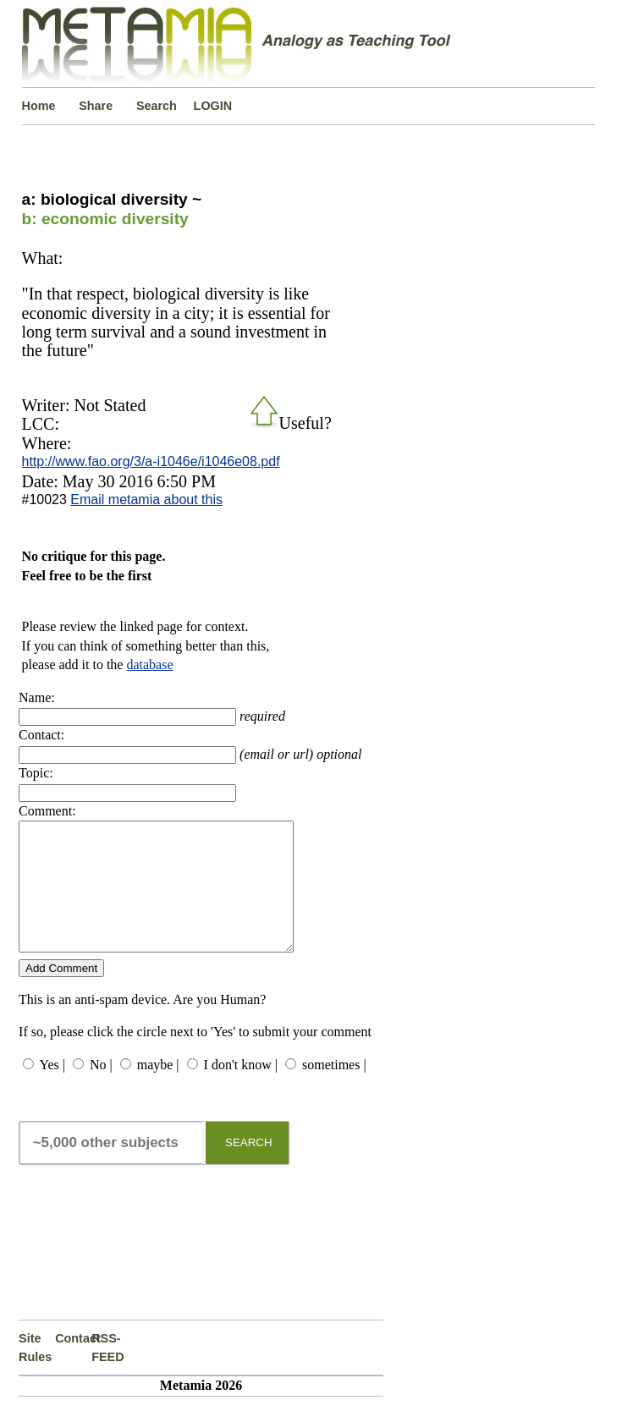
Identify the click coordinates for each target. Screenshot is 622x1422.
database (149, 664)
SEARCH (248, 1167)
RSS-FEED (107, 1373)
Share (96, 106)
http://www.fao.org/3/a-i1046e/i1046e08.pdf (151, 461)
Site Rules (35, 1373)
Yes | (51, 1090)
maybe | (158, 1090)
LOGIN (213, 106)
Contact (73, 1363)
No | (101, 1090)
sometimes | (334, 1090)
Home (39, 106)
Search (156, 106)
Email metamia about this (146, 499)
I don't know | (241, 1090)
